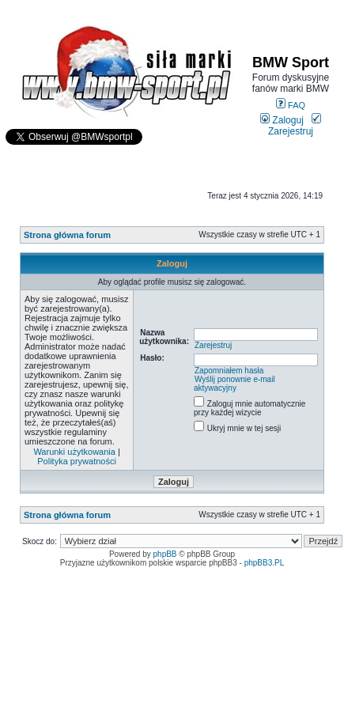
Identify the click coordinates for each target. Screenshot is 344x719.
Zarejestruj (294, 126)
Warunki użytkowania (74, 451)
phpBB (165, 554)
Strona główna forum (67, 235)
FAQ (290, 105)
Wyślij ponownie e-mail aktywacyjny (234, 383)
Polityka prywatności (76, 461)
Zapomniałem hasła (229, 370)
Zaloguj (282, 120)
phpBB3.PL (264, 562)
